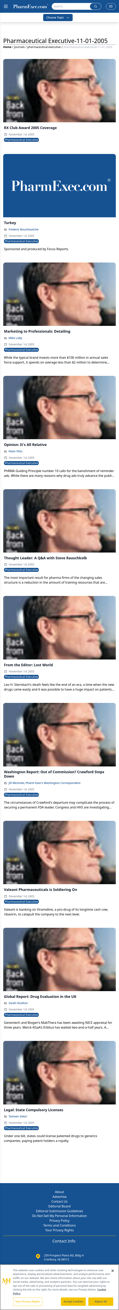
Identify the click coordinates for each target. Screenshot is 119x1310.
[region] (59, 1287)
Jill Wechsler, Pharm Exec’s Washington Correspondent (44, 783)
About (59, 1192)
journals (19, 47)
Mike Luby (15, 338)
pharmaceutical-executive (44, 47)
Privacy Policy (60, 1220)
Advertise (59, 1196)
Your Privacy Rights (59, 1230)
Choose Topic (57, 17)
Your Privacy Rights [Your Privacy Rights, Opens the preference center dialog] (27, 1301)
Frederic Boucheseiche (24, 229)
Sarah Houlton (18, 1003)
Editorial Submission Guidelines (59, 1211)
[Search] (71, 6)
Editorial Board (59, 1206)
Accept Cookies (73, 1301)
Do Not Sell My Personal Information (59, 1216)
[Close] (112, 1270)
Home (7, 47)
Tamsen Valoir (18, 1116)
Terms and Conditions (59, 1225)
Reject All (101, 1301)
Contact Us (59, 1201)
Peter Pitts (15, 451)
